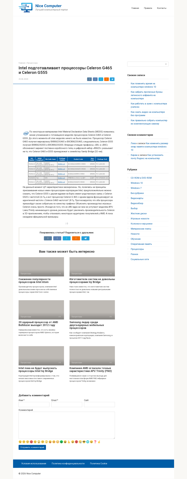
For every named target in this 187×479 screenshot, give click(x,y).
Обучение (136, 239)
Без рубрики (137, 193)
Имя (21, 400)
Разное (134, 254)
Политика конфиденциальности (68, 463)
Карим (134, 155)
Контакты (161, 8)
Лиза (133, 143)
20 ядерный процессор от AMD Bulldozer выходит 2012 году (38, 324)
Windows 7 (136, 188)
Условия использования (33, 463)
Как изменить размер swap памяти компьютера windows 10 (149, 146)
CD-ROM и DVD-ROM (141, 178)
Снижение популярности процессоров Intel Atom (34, 281)
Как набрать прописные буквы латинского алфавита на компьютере (147, 95)
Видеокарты (137, 198)
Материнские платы (141, 228)
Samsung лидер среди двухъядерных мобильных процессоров (86, 325)
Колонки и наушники (141, 223)
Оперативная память (141, 244)
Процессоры (137, 249)
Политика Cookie (98, 463)
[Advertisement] (93, 39)
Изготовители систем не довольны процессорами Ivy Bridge (92, 281)
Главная (135, 8)
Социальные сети (140, 259)
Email (54, 400)
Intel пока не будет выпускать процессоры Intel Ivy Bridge (38, 370)
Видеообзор (137, 203)
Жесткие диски (139, 213)
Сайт (86, 400)
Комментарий (26, 410)
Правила (148, 8)
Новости (135, 234)
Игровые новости (140, 218)
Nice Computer (48, 6)
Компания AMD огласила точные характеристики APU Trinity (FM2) (90, 370)
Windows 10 (137, 183)
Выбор (134, 208)
